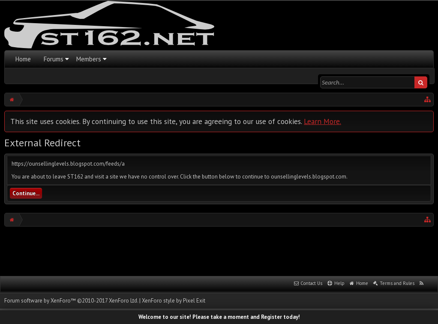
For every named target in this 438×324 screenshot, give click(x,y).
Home (23, 59)
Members (88, 59)
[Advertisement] (219, 250)
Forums (53, 59)
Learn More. (322, 121)
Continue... (25, 193)
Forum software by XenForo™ (71, 300)
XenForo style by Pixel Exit (173, 300)
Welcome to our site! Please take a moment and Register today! (219, 317)
